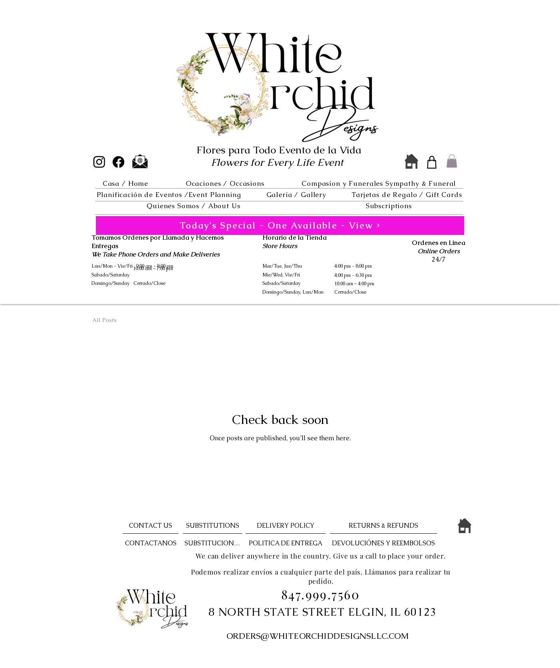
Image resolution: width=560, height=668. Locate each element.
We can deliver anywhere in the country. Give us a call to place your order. (321, 555)
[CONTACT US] (151, 526)
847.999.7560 (320, 594)
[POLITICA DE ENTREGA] (286, 543)
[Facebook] (118, 162)
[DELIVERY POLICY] (286, 526)
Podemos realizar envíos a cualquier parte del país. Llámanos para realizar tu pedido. (321, 576)
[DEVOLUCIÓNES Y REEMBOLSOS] (383, 543)
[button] (225, 183)
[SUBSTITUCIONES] (212, 543)
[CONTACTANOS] (151, 543)
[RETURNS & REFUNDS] (383, 526)
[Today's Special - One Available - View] (280, 225)
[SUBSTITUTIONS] (212, 526)
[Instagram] (99, 161)
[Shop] (432, 162)
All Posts (104, 320)
